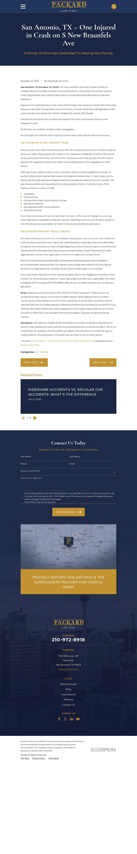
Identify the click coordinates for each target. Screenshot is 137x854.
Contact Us (68, 750)
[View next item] (35, 464)
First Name (26, 502)
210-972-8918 (68, 685)
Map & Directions (68, 715)
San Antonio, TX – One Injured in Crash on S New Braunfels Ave (62, 386)
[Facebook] (59, 764)
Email (72, 509)
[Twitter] (65, 764)
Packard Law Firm (30, 390)
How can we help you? (31, 524)
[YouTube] (77, 764)
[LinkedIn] (71, 764)
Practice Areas (68, 729)
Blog (68, 734)
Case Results (68, 740)
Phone (24, 509)
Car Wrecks (41, 397)
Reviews (68, 745)
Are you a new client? (31, 516)
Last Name (74, 502)
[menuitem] (25, 804)
